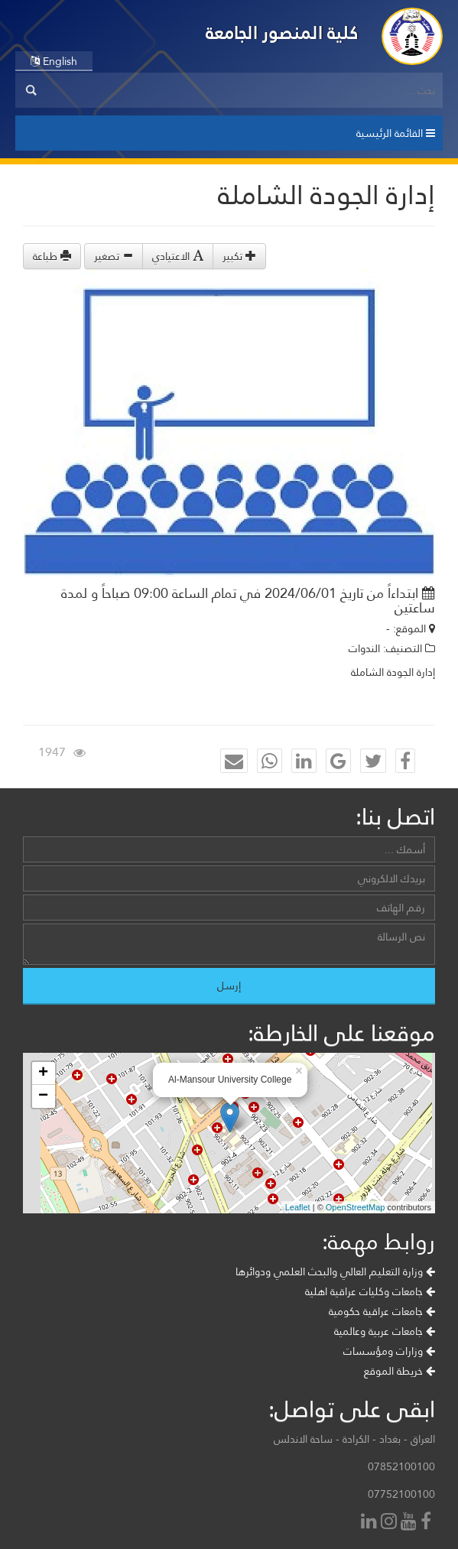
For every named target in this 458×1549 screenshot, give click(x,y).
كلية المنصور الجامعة (282, 32)
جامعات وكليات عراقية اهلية (370, 1291)
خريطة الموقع (399, 1371)
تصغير (113, 256)
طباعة (52, 256)
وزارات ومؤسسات (389, 1351)
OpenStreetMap (355, 1207)
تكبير (239, 256)
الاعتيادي (177, 256)
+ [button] (43, 1073)
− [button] (43, 1096)
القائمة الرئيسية (395, 133)
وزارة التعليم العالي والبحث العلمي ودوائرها (335, 1271)
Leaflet (297, 1207)
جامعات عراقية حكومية (382, 1311)
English (54, 61)
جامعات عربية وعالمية (384, 1331)
